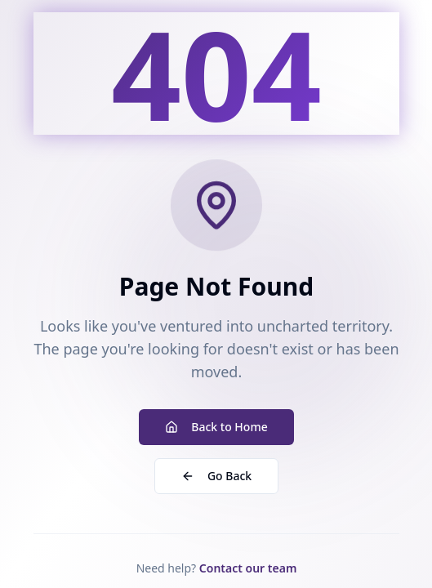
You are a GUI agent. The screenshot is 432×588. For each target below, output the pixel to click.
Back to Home (216, 426)
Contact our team (247, 568)
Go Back (215, 475)
